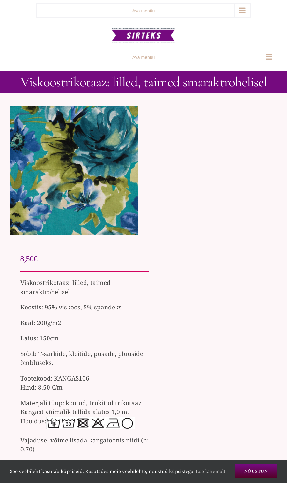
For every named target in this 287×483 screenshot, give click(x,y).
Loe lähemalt (210, 471)
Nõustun (256, 471)
